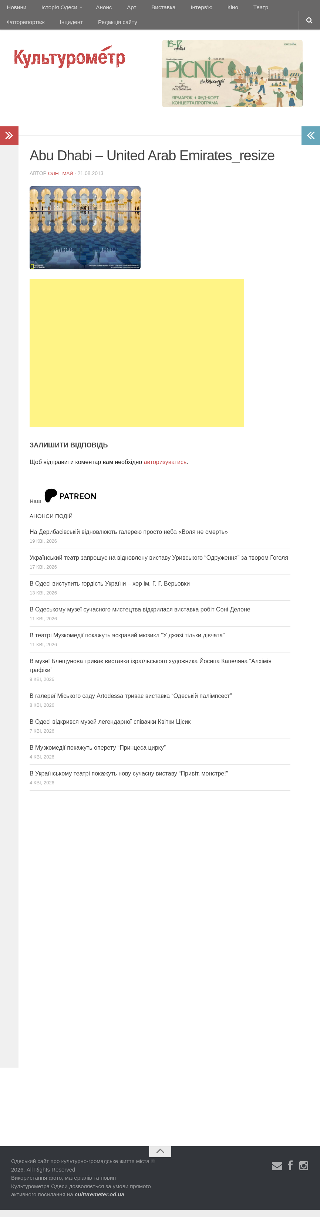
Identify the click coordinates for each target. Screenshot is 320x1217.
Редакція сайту (60, 27)
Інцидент (17, 27)
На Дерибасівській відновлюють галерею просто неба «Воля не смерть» (129, 539)
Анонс (97, 9)
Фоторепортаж (273, 9)
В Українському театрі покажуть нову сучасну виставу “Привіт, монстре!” (129, 781)
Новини (15, 9)
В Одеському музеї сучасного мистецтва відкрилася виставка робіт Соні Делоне (140, 617)
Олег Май (61, 180)
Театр (235, 9)
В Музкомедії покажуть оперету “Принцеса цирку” (98, 755)
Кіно (211, 9)
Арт (121, 9)
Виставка (149, 9)
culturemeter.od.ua (99, 1202)
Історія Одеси (55, 9)
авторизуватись (165, 469)
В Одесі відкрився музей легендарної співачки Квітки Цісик (110, 729)
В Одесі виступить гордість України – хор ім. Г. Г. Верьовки (110, 591)
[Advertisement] (137, 360)
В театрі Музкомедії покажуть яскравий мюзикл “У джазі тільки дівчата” (127, 643)
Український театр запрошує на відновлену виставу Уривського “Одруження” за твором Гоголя (159, 565)
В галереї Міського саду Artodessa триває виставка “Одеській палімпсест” (131, 703)
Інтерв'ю (183, 9)
